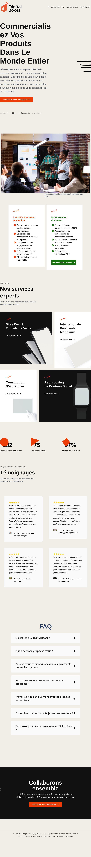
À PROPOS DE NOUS (56, 7)
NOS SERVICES (72, 7)
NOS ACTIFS (84, 7)
